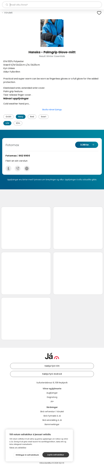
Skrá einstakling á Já (52, 420)
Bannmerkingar (52, 424)
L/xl (7, 123)
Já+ (52, 401)
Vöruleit (8, 12)
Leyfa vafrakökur (55, 455)
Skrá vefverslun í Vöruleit (52, 411)
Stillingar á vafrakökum (27, 455)
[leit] (52, 5)
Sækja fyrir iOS (52, 365)
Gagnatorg (52, 397)
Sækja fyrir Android (52, 374)
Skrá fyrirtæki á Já (52, 415)
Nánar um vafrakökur (17, 448)
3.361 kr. (84, 144)
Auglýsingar (52, 392)
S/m (18, 123)
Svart (43, 116)
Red (32, 116)
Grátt (8, 116)
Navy (20, 116)
